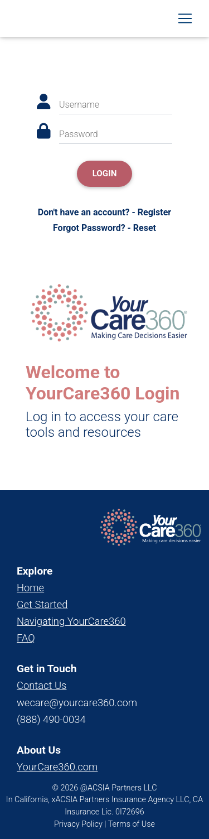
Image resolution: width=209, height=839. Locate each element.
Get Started (42, 604)
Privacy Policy (78, 824)
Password (78, 134)
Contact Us (41, 685)
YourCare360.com (57, 767)
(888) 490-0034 (51, 719)
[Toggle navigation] (185, 18)
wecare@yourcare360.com (77, 702)
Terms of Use (131, 824)
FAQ (26, 638)
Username (79, 104)
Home (30, 588)
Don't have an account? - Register (104, 212)
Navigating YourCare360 (71, 621)
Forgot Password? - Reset (104, 228)
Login (105, 173)
